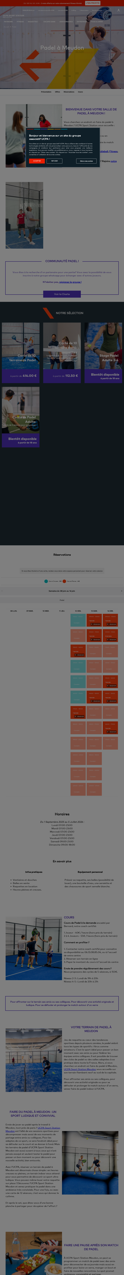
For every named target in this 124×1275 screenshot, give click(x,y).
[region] (63, 147)
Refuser (54, 161)
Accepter (37, 161)
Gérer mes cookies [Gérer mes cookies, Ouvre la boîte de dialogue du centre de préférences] (86, 161)
